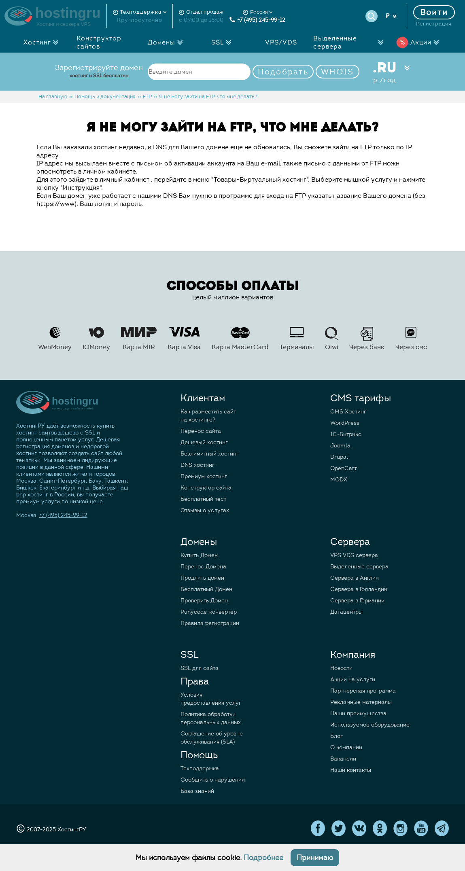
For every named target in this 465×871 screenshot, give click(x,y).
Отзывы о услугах (204, 510)
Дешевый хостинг (204, 442)
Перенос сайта (200, 431)
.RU (384, 71)
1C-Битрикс (345, 434)
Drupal (339, 457)
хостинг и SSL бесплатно (99, 75)
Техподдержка (199, 768)
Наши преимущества (358, 713)
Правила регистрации (209, 623)
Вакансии (343, 758)
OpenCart (343, 468)
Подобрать (283, 72)
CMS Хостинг (348, 411)
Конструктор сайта (205, 487)
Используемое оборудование (370, 724)
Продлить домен (202, 577)
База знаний (197, 791)
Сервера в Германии (357, 600)
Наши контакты (350, 770)
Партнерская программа (363, 690)
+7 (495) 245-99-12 (257, 20)
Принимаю (315, 857)
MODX (338, 479)
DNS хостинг (197, 465)
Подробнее (263, 857)
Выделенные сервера (350, 42)
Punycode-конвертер (208, 611)
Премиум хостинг (203, 476)
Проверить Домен (204, 600)
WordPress (344, 423)
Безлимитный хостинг (209, 453)
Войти (434, 12)
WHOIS (337, 72)
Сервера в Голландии (358, 589)
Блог (336, 736)
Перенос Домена (203, 566)
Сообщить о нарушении (212, 779)
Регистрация (434, 24)
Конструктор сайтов (98, 42)
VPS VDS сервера (354, 555)
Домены (167, 42)
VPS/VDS (281, 42)
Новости (341, 668)
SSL (223, 42)
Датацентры (346, 611)
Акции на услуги (352, 679)
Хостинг (43, 42)
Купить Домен (199, 555)
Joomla (340, 445)
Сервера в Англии (354, 577)
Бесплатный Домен (206, 589)
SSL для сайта (199, 668)
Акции (420, 42)
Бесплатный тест (203, 499)
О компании (346, 747)
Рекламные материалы (361, 702)
